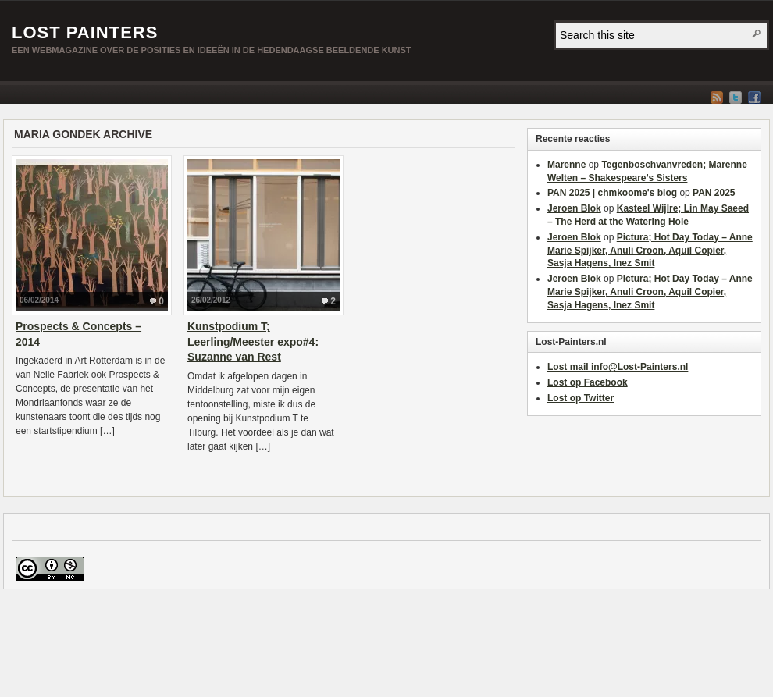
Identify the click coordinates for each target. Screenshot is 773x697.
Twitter (735, 97)
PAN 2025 (714, 192)
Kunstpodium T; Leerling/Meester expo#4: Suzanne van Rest (253, 341)
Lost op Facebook (587, 382)
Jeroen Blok (574, 208)
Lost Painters (85, 32)
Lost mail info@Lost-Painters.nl (617, 366)
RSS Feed (717, 97)
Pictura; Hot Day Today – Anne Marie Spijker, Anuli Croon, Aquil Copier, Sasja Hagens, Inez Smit (650, 250)
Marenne (566, 164)
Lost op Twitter (580, 398)
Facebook (754, 97)
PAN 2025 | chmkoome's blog (612, 192)
